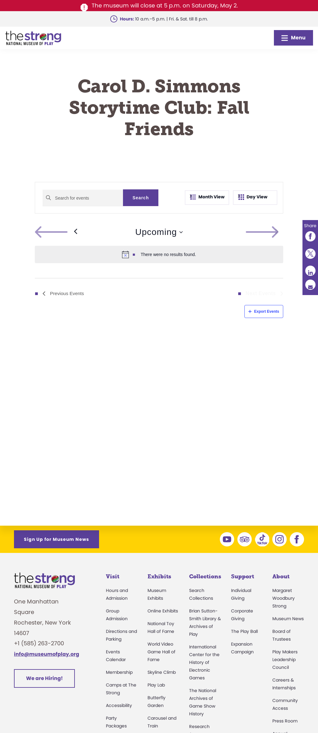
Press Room (285, 721)
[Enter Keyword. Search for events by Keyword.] (83, 198)
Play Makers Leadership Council (285, 659)
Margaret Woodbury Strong (283, 598)
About (280, 576)
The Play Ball (244, 631)
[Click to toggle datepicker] (159, 232)
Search (141, 197)
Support (242, 576)
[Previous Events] (56, 232)
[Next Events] (277, 232)
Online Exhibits (163, 611)
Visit (112, 576)
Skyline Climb (162, 672)
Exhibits (159, 576)
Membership (119, 672)
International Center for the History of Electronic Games (204, 662)
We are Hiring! (44, 678)
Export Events (263, 311)
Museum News (288, 619)
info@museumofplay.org (46, 654)
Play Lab (156, 685)
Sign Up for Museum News (56, 539)
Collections (205, 576)
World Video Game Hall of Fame (161, 652)
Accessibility (119, 705)
